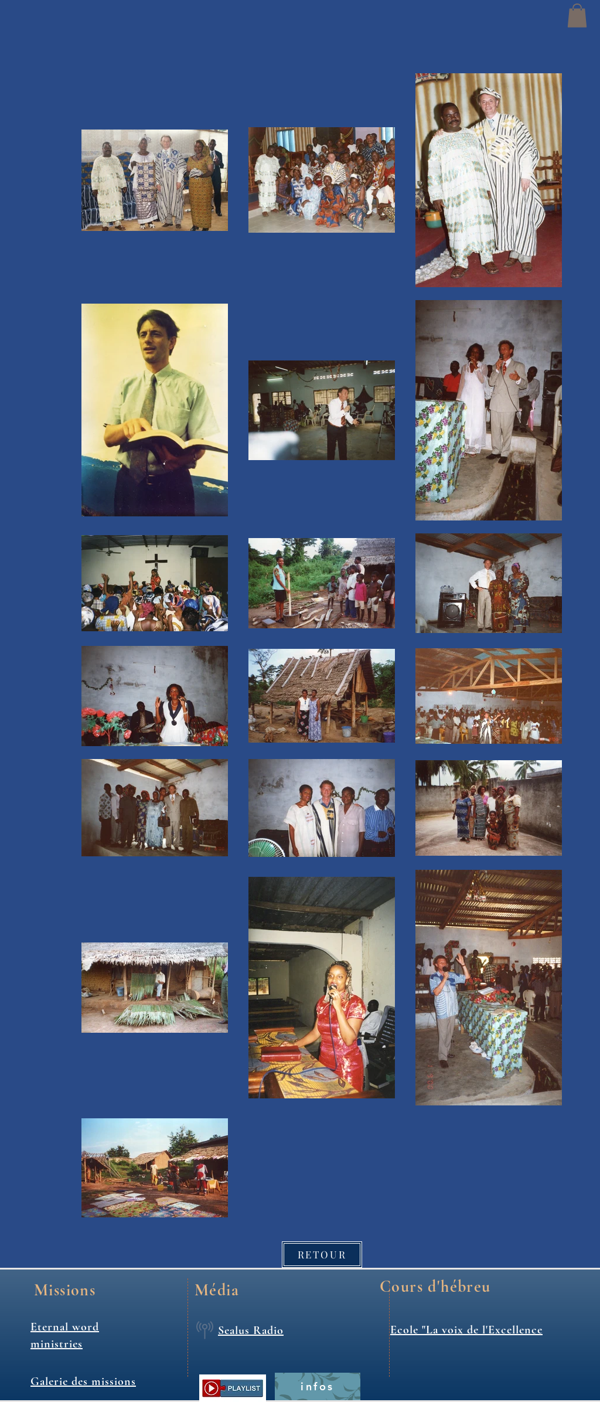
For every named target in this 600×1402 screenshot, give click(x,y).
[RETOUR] (322, 1254)
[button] (577, 16)
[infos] (317, 1386)
